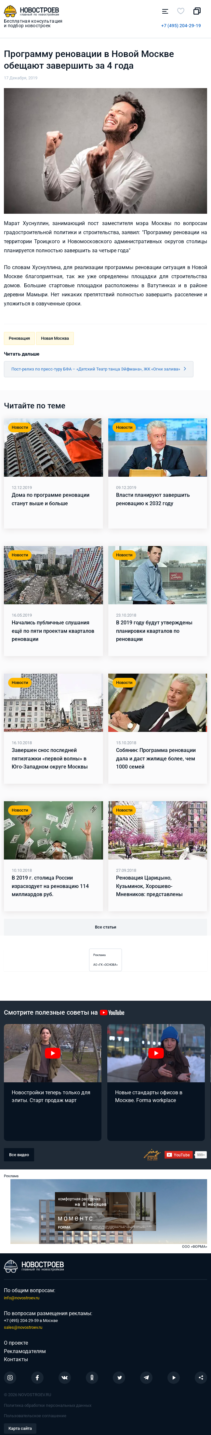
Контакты (16, 1359)
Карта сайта (20, 1428)
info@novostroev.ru (21, 1297)
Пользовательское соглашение (35, 1415)
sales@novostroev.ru (23, 1327)
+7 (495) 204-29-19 (181, 25)
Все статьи (105, 927)
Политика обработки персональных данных (47, 1405)
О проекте (16, 1343)
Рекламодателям (25, 1351)
